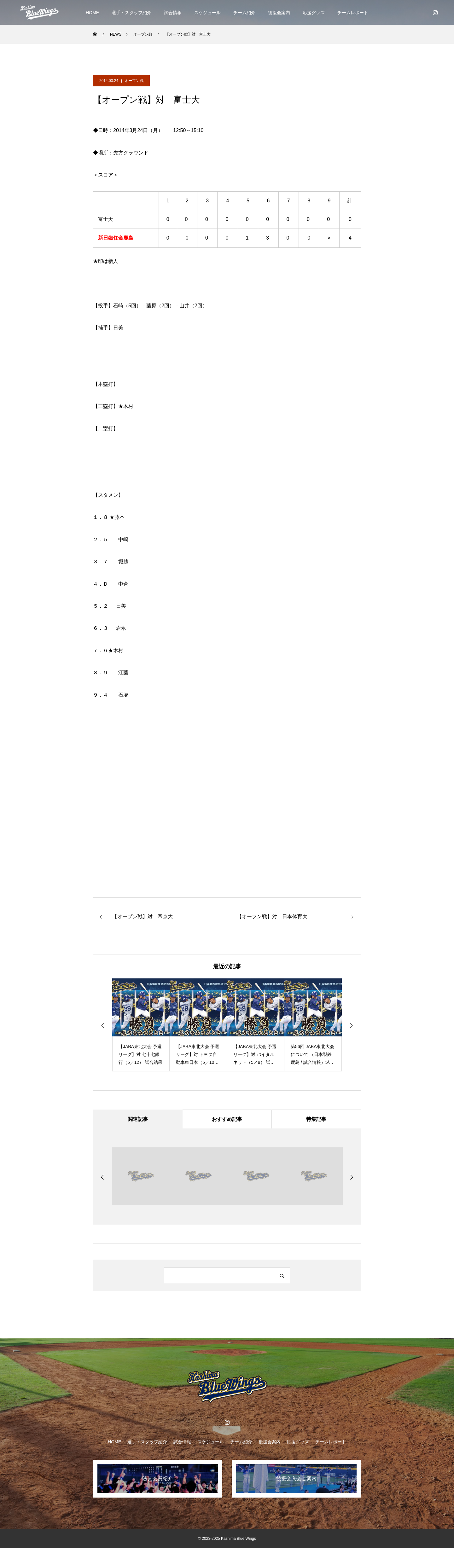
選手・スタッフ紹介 (131, 12)
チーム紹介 (244, 12)
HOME (92, 12)
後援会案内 (279, 12)
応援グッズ (314, 12)
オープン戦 (134, 80)
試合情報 (173, 12)
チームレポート (352, 12)
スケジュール (207, 12)
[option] (141, 1024)
